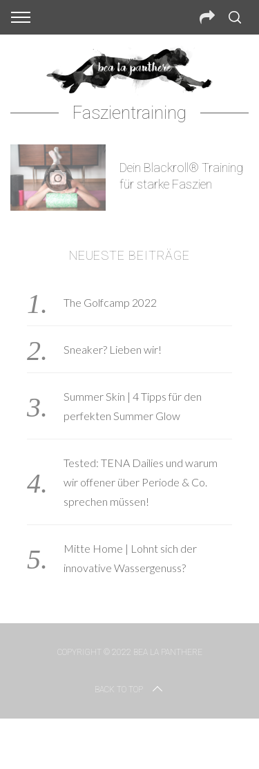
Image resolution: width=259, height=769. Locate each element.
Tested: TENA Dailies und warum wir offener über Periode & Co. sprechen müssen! (141, 482)
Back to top (130, 689)
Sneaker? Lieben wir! (113, 349)
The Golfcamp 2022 (110, 302)
